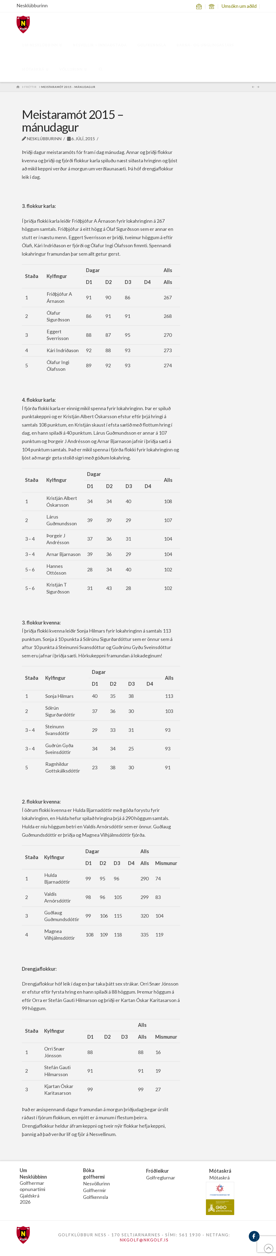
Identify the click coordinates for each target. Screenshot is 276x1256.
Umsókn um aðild (239, 6)
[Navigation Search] (100, 70)
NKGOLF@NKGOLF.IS (144, 1239)
